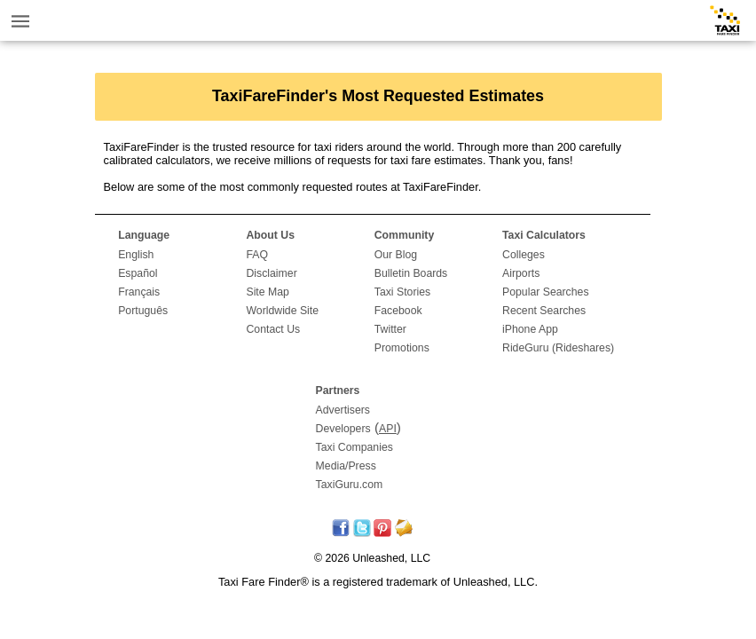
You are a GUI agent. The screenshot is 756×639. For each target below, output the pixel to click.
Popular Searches (545, 292)
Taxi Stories (402, 292)
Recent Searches (544, 310)
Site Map (267, 292)
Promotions (401, 348)
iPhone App (530, 329)
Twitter (390, 329)
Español (137, 273)
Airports (520, 273)
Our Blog (395, 254)
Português (143, 310)
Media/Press (346, 466)
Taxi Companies (354, 447)
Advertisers (343, 410)
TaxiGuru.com (349, 484)
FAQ (257, 254)
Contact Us (273, 329)
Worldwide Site (282, 310)
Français (139, 292)
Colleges (523, 254)
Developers (343, 428)
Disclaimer (271, 273)
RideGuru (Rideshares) (558, 348)
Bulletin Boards (411, 273)
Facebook (398, 310)
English (136, 254)
